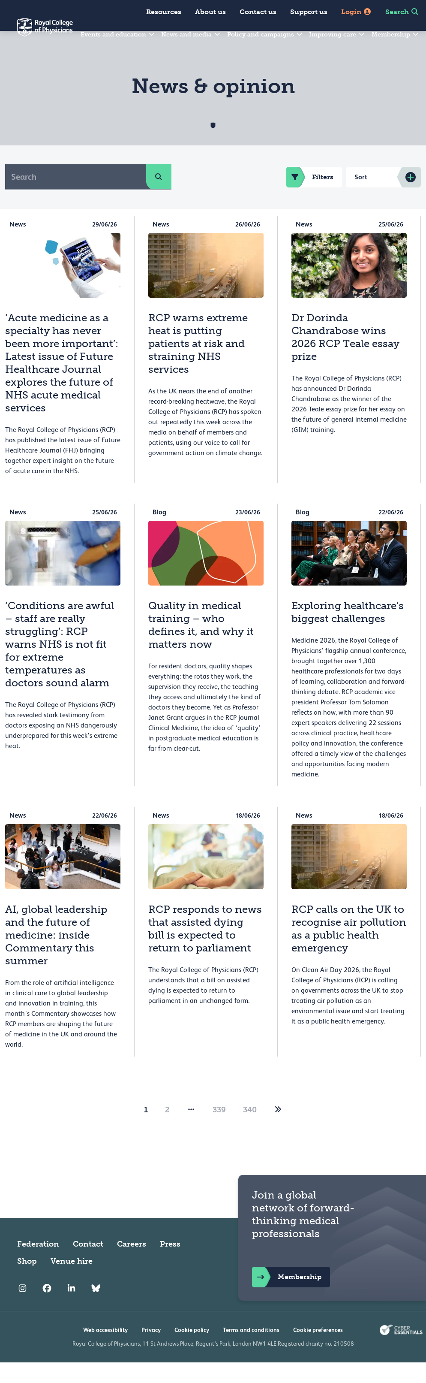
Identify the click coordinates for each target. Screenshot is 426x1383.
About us (210, 12)
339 (219, 1130)
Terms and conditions (251, 1350)
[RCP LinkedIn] (71, 1309)
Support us (308, 12)
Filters (309, 197)
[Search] (75, 197)
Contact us (258, 12)
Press (170, 1264)
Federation (38, 1264)
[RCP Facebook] (47, 1309)
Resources (163, 12)
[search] (158, 197)
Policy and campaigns (265, 34)
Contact (88, 1264)
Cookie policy (191, 1350)
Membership (396, 34)
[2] (278, 1130)
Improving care (337, 34)
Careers (131, 1264)
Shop (27, 1281)
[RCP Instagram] (22, 1309)
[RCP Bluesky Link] (96, 1309)
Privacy (151, 1350)
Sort (360, 197)
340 (250, 1130)
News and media (191, 34)
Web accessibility (105, 1350)
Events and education (118, 34)
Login (356, 12)
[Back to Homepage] (36, 32)
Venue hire (72, 1281)
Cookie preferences (318, 1350)
